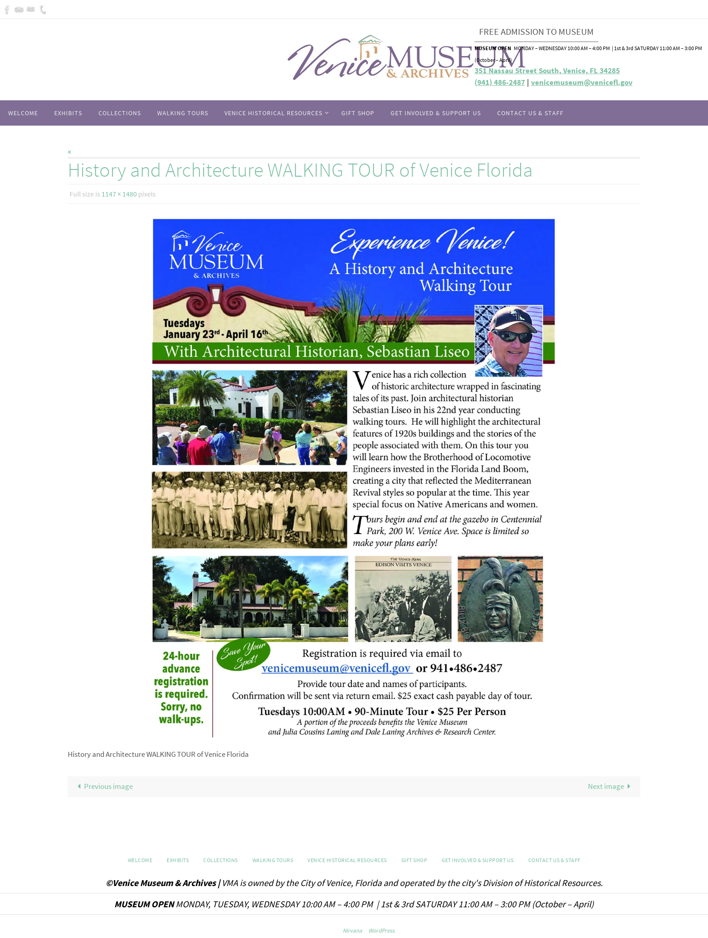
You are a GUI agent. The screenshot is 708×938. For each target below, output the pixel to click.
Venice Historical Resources (347, 860)
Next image (611, 786)
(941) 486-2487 (500, 82)
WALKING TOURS (272, 860)
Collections (220, 860)
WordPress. (382, 930)
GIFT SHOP (414, 860)
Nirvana (352, 930)
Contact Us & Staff (554, 860)
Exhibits (178, 860)
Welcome (140, 860)
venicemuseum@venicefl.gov (582, 82)
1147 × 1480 (119, 193)
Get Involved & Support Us (478, 860)
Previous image (103, 786)
